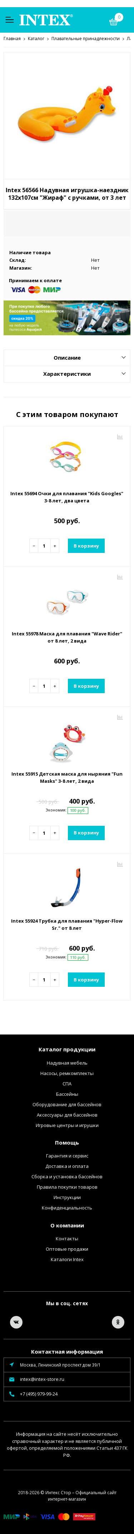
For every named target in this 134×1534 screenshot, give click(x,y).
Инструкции (67, 1197)
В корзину (86, 545)
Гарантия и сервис (67, 1155)
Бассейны (67, 1093)
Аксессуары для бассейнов (67, 1114)
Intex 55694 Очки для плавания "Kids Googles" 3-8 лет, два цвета (66, 496)
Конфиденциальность (67, 1207)
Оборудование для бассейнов (67, 1104)
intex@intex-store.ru (42, 1379)
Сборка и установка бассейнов (67, 1176)
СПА (67, 1083)
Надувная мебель (67, 1062)
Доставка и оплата (67, 1166)
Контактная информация (67, 1351)
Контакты (67, 1238)
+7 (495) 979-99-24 (39, 1393)
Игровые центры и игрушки (67, 1125)
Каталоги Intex (67, 1259)
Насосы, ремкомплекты (67, 1073)
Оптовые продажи (67, 1248)
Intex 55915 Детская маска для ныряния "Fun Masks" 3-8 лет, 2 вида (67, 777)
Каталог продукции (67, 1048)
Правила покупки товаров (67, 1186)
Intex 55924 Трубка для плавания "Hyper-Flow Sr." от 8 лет (67, 924)
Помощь (67, 1142)
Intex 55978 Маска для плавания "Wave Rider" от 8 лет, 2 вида (67, 637)
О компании (67, 1224)
